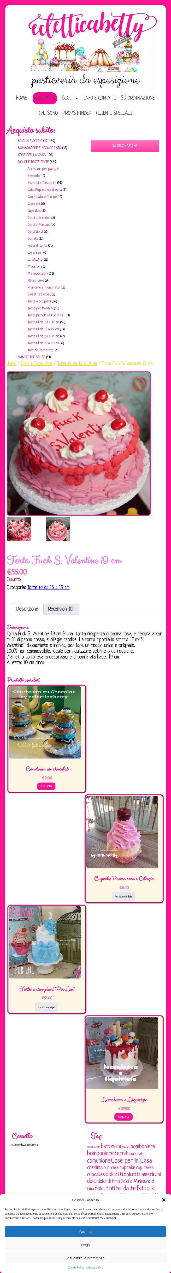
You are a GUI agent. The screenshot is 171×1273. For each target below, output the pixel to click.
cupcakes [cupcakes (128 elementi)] (96, 1175)
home (21, 98)
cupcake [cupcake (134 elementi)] (127, 1168)
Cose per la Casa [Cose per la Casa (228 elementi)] (131, 1161)
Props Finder (77, 113)
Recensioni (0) (60, 609)
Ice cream (34, 253)
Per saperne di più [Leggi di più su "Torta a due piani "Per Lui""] (46, 1007)
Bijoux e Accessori (33, 141)
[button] (163, 1200)
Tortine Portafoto (40, 350)
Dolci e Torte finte (33, 162)
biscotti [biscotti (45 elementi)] (127, 1147)
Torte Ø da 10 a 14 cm (43, 322)
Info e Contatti (100, 98)
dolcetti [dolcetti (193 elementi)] (114, 1174)
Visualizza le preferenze (85, 1258)
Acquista (44, 98)
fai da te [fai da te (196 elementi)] (126, 1188)
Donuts (33, 239)
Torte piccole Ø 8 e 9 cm (46, 316)
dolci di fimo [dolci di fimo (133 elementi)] (108, 1182)
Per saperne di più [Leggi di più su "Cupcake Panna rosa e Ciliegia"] (123, 896)
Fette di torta (37, 246)
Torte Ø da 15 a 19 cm (43, 329)
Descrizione (27, 609)
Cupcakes (34, 211)
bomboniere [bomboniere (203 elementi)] (100, 1153)
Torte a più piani (39, 302)
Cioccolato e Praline (42, 197)
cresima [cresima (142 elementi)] (95, 1168)
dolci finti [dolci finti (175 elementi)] (105, 1188)
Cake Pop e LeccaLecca (45, 190)
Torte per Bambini (40, 309)
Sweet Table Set (39, 295)
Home (11, 363)
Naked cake (36, 281)
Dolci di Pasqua (39, 225)
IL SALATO (35, 260)
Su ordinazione (138, 98)
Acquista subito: (31, 130)
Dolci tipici (35, 232)
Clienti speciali (114, 113)
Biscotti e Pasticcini (42, 183)
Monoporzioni (38, 274)
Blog (67, 98)
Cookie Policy (76, 1267)
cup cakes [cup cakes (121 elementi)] (145, 1168)
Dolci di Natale (38, 218)
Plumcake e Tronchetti (44, 288)
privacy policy (95, 1267)
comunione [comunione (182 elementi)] (98, 1161)
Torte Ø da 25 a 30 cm (44, 343)
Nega (85, 1245)
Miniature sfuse (31, 357)
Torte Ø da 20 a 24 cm (43, 336)
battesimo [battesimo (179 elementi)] (112, 1146)
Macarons (35, 267)
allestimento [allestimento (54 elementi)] (93, 1147)
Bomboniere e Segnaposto (39, 148)
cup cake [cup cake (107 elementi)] (111, 1168)
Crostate (34, 204)
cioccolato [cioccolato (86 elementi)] (136, 1154)
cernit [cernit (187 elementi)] (121, 1153)
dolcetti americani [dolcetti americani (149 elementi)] (142, 1175)
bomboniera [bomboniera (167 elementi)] (142, 1147)
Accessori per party (42, 169)
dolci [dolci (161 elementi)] (92, 1181)
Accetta (85, 1231)
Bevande (34, 176)
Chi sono (48, 113)
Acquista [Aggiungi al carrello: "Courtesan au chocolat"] (46, 786)
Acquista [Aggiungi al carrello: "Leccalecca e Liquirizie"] (123, 1117)
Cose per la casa (32, 155)
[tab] (27, 609)
